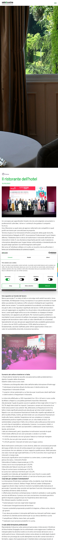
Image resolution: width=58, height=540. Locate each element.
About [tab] (48, 257)
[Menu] (54, 3)
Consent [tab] (10, 257)
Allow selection (29, 285)
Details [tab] (29, 257)
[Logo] (7, 3)
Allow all (47, 285)
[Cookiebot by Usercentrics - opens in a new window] (49, 253)
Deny (10, 285)
